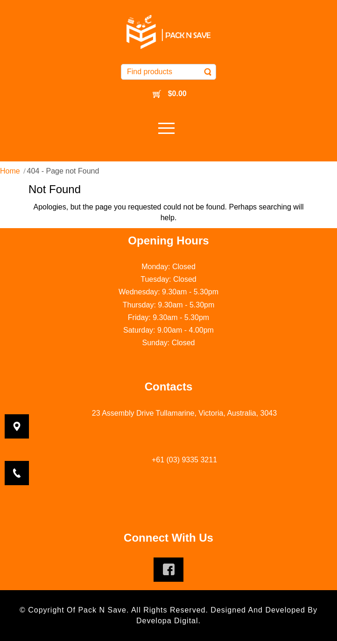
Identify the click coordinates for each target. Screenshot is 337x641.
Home (10, 171)
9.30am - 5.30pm (190, 292)
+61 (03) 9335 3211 (184, 460)
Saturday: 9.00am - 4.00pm (168, 330)
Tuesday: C (159, 279)
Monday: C (159, 267)
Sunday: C (159, 343)
